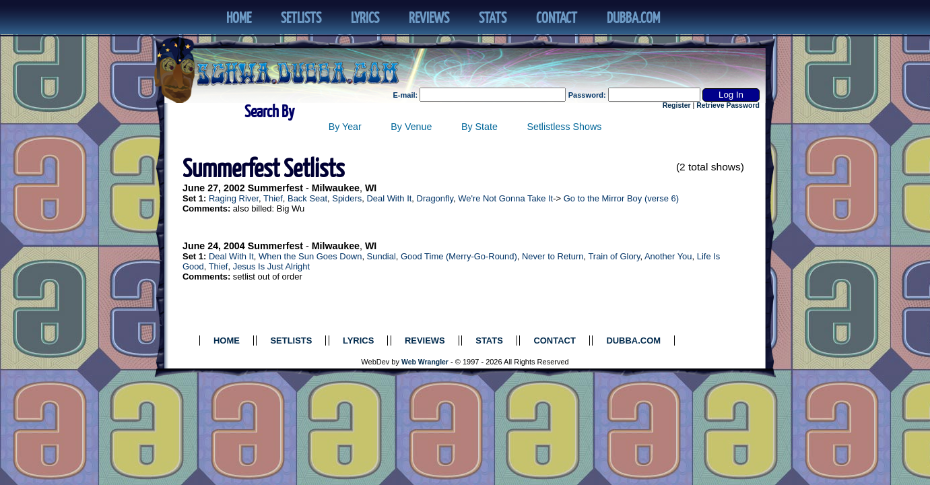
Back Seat (307, 198)
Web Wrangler (425, 362)
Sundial (381, 256)
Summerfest (275, 188)
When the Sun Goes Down (310, 256)
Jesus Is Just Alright (271, 266)
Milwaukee (336, 188)
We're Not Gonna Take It (505, 198)
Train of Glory (614, 256)
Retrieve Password (728, 105)
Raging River (234, 198)
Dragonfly (435, 198)
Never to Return (552, 256)
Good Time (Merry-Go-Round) (459, 256)
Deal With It (388, 198)
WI (370, 188)
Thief (273, 198)
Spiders (347, 198)
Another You (668, 256)
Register (677, 105)
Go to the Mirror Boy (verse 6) (621, 198)
